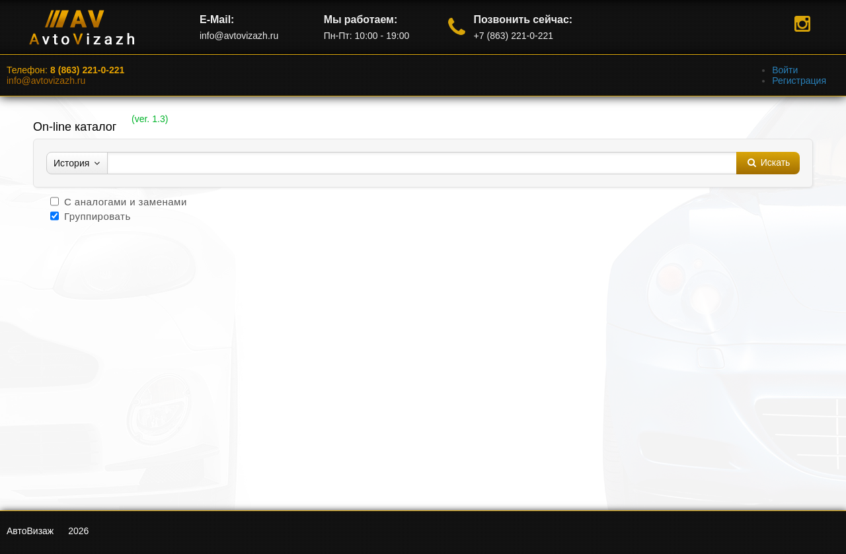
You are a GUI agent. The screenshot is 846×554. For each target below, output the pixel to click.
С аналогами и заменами (125, 202)
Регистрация (799, 80)
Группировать (97, 216)
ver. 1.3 (150, 118)
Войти (785, 70)
